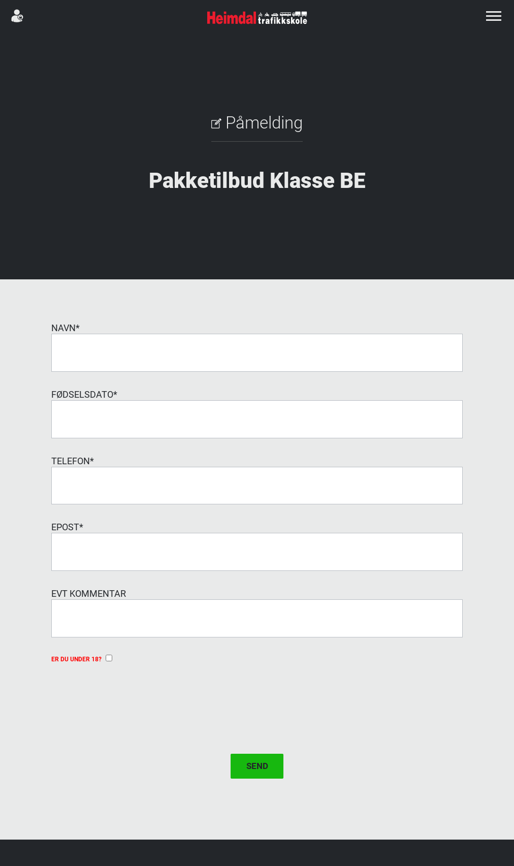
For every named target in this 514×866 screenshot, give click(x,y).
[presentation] (128, 699)
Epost (67, 527)
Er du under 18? (81, 659)
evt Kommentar (88, 593)
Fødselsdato (84, 394)
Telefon (72, 461)
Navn (65, 328)
